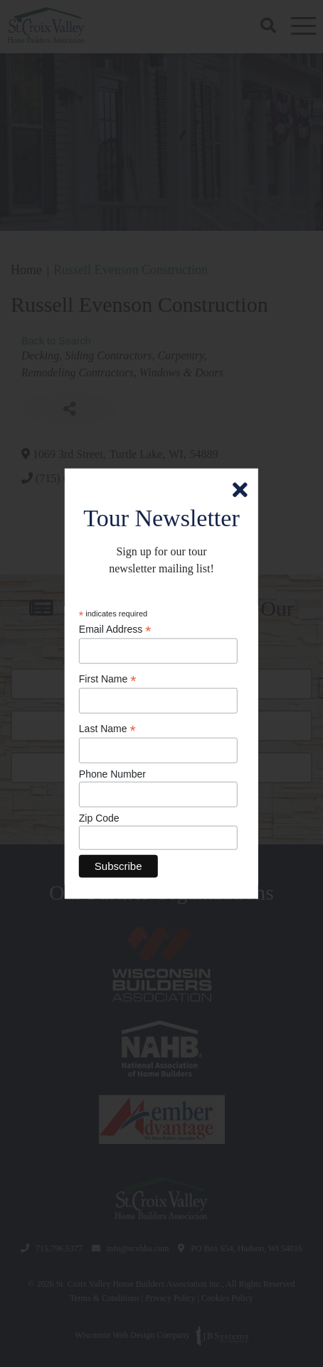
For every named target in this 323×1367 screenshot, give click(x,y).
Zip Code (99, 818)
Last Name (107, 729)
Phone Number (112, 774)
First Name (108, 679)
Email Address (115, 629)
